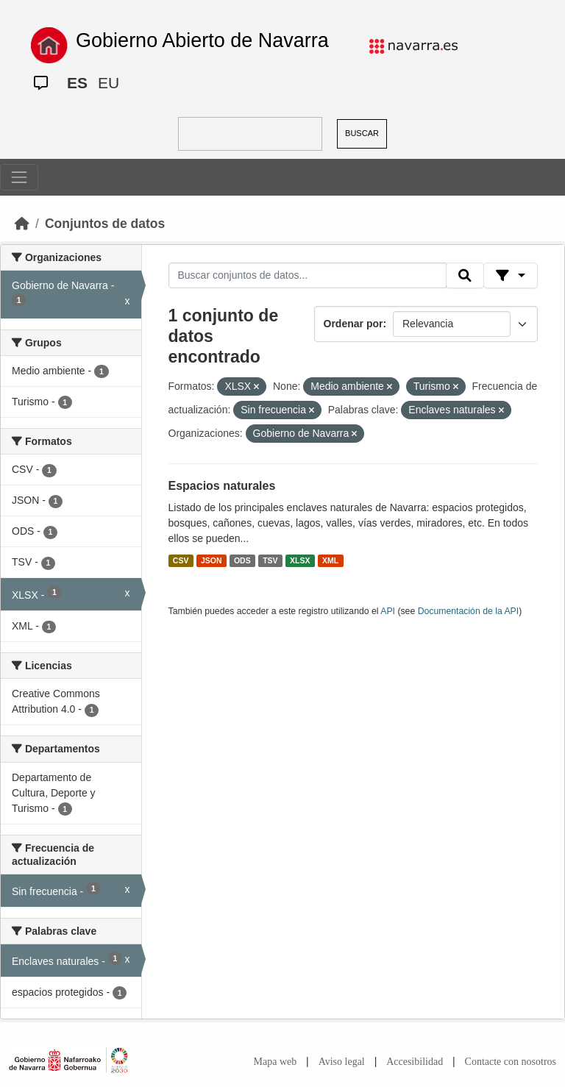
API (387, 611)
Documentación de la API (468, 611)
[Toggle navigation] (19, 177)
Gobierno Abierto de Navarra (202, 40)
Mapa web (275, 1061)
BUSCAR (362, 133)
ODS (242, 560)
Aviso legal (342, 1061)
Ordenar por (353, 323)
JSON (211, 560)
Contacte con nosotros (510, 1061)
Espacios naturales (222, 486)
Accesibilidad (414, 1061)
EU (108, 82)
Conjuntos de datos (105, 223)
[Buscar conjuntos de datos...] (307, 276)
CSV (181, 560)
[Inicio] (22, 223)
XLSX (300, 560)
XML (330, 560)
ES (77, 82)
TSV (270, 560)
